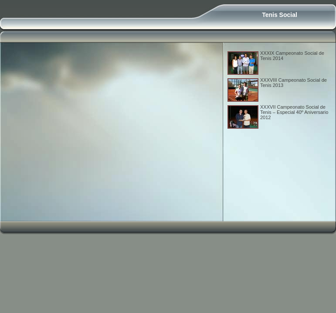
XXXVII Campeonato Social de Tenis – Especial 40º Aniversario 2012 (294, 112)
